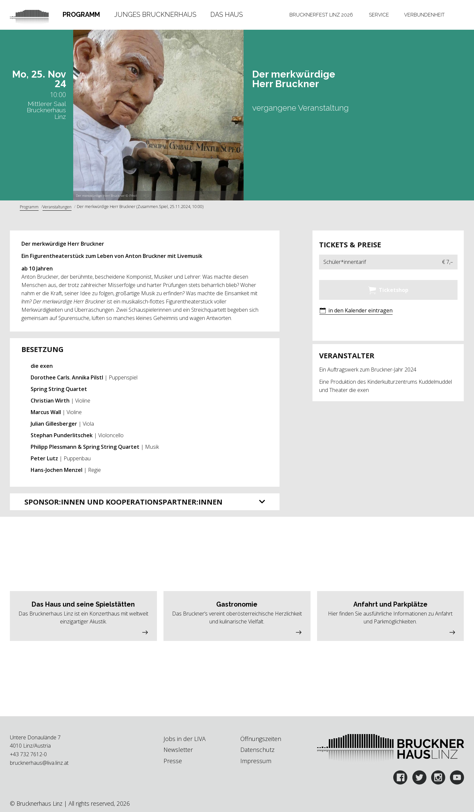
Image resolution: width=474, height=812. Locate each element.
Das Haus (226, 14)
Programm (81, 14)
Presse (172, 761)
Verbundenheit (424, 15)
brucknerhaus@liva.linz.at (39, 762)
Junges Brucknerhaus (155, 14)
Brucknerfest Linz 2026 (321, 15)
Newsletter (178, 750)
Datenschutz (257, 750)
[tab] (81, 15)
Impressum (255, 761)
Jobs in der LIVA (184, 739)
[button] (356, 311)
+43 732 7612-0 (28, 754)
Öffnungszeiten (260, 739)
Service (379, 15)
